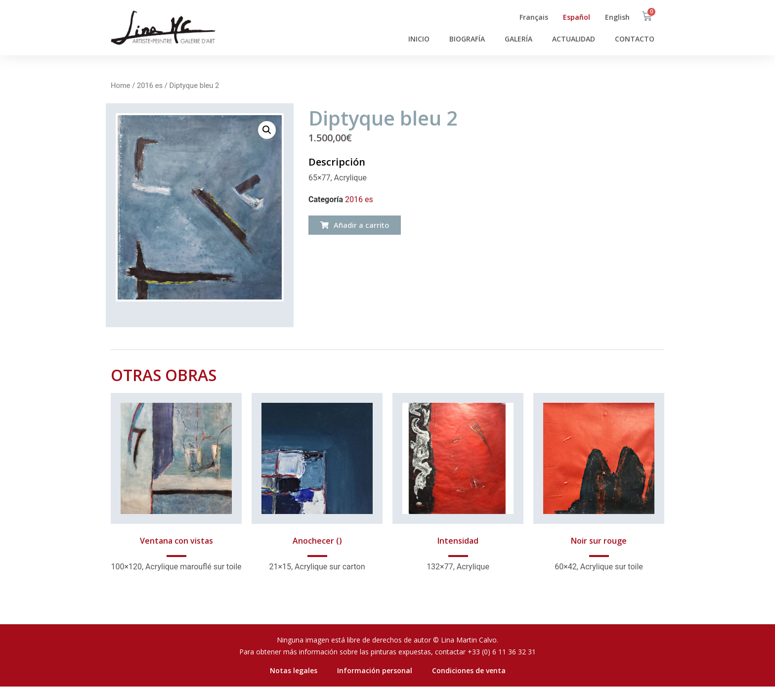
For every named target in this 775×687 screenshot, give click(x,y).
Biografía (467, 38)
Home (120, 85)
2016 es (150, 85)
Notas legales (293, 670)
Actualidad (573, 38)
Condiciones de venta (469, 670)
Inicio (419, 38)
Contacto (634, 38)
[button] (354, 225)
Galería (518, 38)
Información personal (374, 670)
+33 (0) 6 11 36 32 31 (502, 651)
